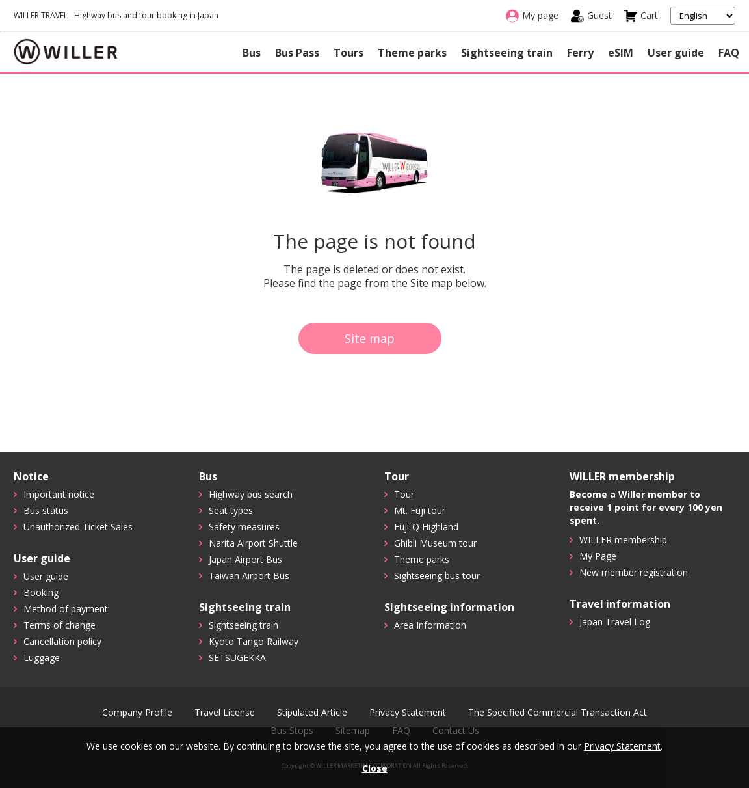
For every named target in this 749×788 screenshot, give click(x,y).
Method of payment (65, 609)
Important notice (58, 494)
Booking (41, 592)
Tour (404, 494)
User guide (676, 53)
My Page (597, 556)
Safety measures (244, 527)
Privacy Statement (407, 712)
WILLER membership (623, 540)
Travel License (224, 712)
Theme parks (412, 53)
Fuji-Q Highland (426, 527)
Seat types (231, 510)
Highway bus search (251, 494)
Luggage (41, 657)
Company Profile (137, 712)
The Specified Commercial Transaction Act (557, 712)
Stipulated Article (312, 712)
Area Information (430, 625)
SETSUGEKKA (237, 657)
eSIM (620, 53)
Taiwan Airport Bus (249, 575)
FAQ (728, 53)
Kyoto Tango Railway (253, 641)
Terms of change (59, 625)
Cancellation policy (62, 641)
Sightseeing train (507, 53)
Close (375, 768)
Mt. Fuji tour (419, 510)
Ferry (580, 53)
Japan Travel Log (614, 622)
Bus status (45, 510)
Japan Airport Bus (245, 559)
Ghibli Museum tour (435, 543)
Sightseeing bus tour (437, 575)
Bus (252, 53)
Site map (370, 338)
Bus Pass (297, 53)
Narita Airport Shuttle (253, 543)
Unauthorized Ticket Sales (78, 527)
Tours (348, 53)
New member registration (633, 572)
